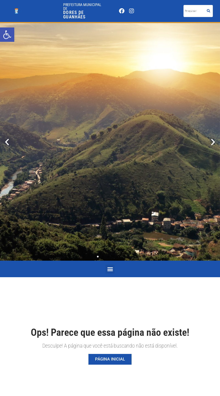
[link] (7, 35)
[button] (7, 142)
